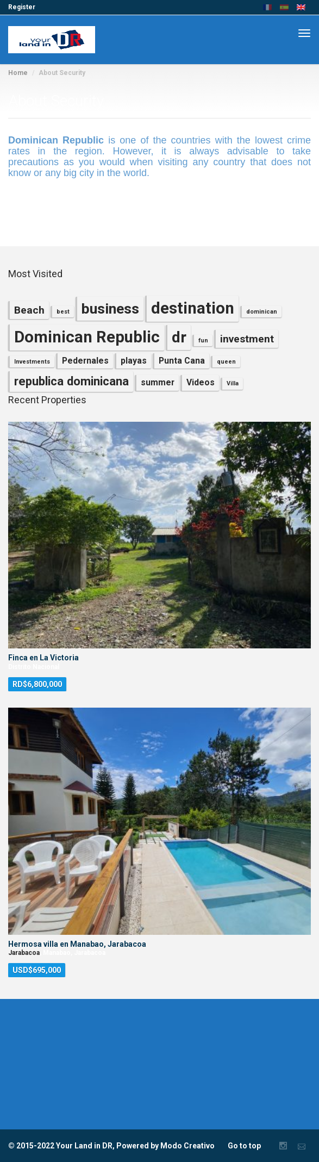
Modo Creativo (187, 1145)
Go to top (244, 1145)
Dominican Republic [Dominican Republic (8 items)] (87, 337)
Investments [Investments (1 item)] (32, 361)
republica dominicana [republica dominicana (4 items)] (71, 381)
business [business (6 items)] (110, 308)
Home (18, 73)
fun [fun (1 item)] (203, 340)
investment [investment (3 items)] (247, 339)
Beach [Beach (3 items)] (29, 310)
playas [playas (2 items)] (134, 360)
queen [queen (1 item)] (226, 361)
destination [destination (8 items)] (192, 308)
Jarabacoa (24, 953)
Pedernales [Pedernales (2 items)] (85, 360)
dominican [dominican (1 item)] (261, 311)
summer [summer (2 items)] (157, 382)
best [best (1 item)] (63, 311)
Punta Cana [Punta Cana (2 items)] (182, 360)
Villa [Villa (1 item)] (233, 383)
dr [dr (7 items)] (179, 337)
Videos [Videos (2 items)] (200, 382)
